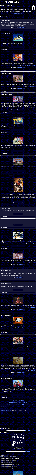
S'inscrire (28, 451)
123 (9, 404)
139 (13, 404)
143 (23, 404)
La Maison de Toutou (32, 392)
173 (3, 406)
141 (18, 404)
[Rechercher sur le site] (15, 430)
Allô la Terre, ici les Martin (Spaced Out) (29, 65)
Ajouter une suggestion (21, 27)
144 (25, 404)
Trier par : (10, 402)
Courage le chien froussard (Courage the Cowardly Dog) (26, 327)
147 (32, 404)
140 (16, 404)
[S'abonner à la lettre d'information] (15, 451)
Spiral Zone (33, 107)
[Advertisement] (18, 420)
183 (6, 406)
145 (27, 404)
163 (1, 406)
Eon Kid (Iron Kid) (32, 307)
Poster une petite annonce (18, 13)
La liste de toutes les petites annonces (18, 400)
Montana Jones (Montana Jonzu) (30, 148)
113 (7, 404)
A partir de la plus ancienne (23, 402)
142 (20, 404)
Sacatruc (34, 262)
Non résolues (15, 402)
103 (4, 404)
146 (29, 404)
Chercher (28, 430)
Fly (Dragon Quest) (32, 243)
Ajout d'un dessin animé (7, 455)
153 (34, 404)
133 (11, 404)
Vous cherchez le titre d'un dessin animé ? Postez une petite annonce (18, 441)
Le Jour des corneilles (32, 86)
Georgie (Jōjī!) (33, 370)
